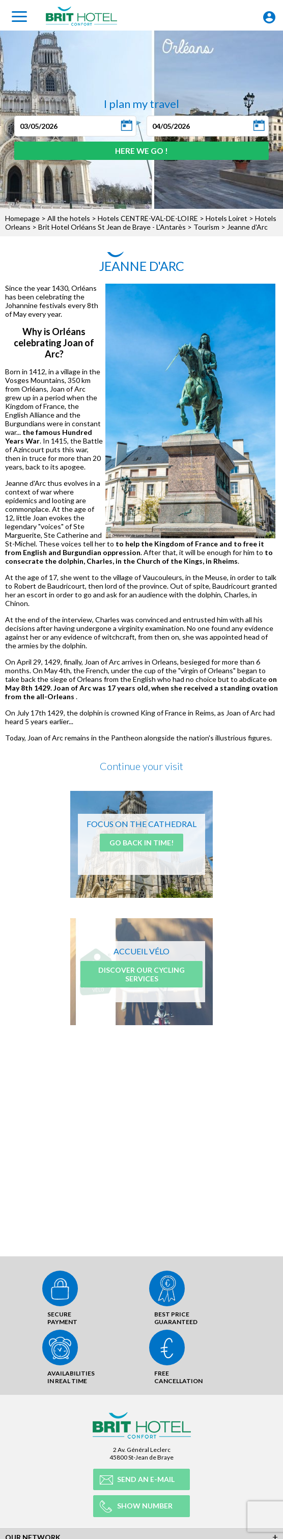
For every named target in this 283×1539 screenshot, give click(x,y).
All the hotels (68, 218)
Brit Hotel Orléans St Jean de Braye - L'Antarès (112, 227)
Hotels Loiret (226, 218)
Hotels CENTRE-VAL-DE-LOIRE (148, 218)
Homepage (22, 218)
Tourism (206, 227)
